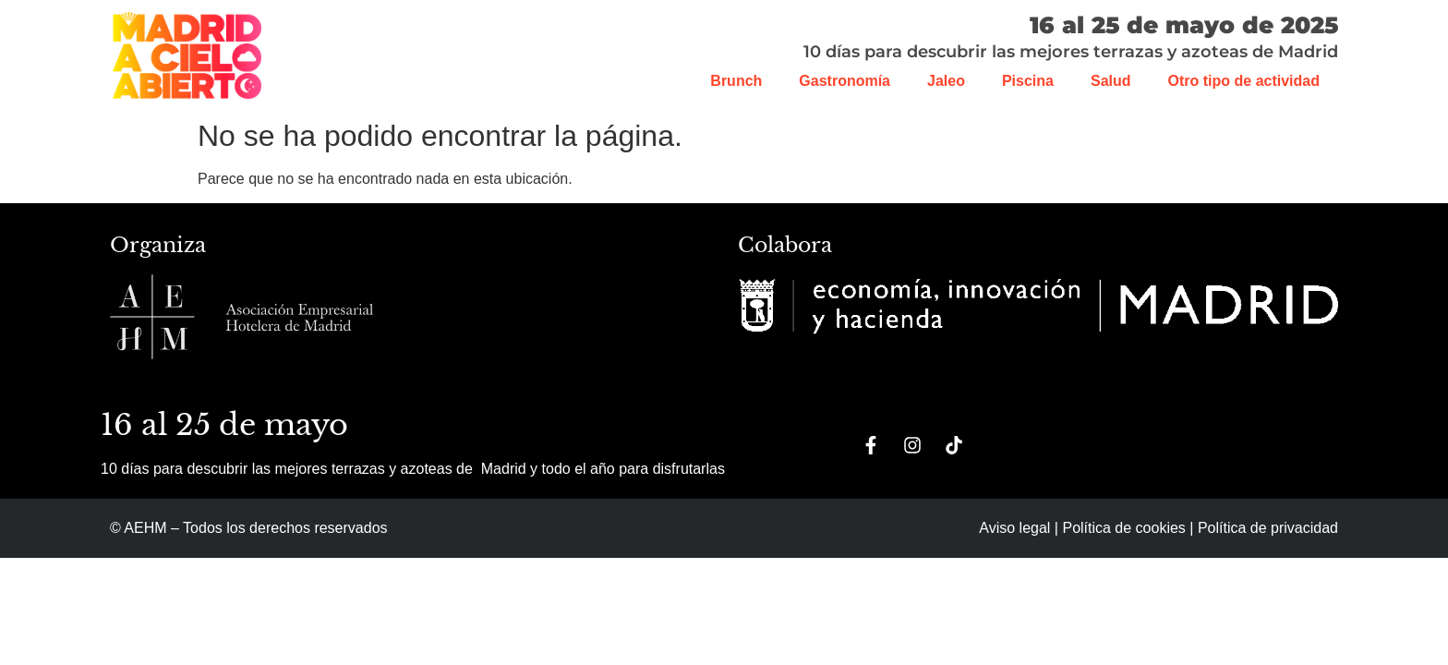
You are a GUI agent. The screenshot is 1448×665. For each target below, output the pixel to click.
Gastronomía (844, 81)
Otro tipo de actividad (1244, 81)
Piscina (1028, 81)
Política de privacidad (1268, 528)
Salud (1111, 81)
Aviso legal (1014, 528)
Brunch (736, 81)
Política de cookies (1123, 528)
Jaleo (946, 81)
